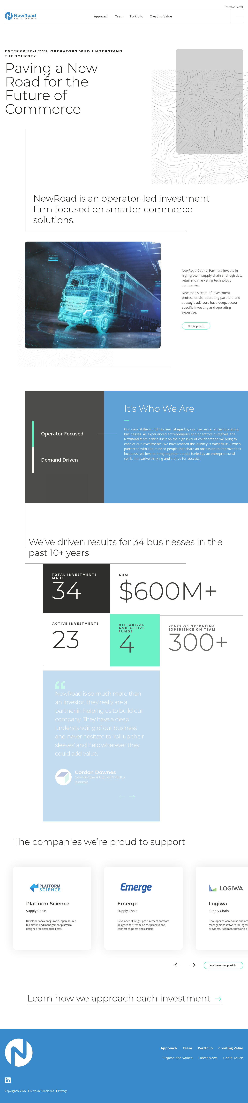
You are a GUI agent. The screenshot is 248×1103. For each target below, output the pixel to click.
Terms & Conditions (42, 1091)
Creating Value (161, 16)
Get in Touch (233, 1058)
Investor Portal (234, 7)
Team (119, 16)
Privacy (62, 1091)
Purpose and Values (177, 1058)
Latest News (207, 1058)
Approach (101, 16)
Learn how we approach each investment (131, 998)
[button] (177, 965)
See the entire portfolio (223, 965)
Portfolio (136, 16)
